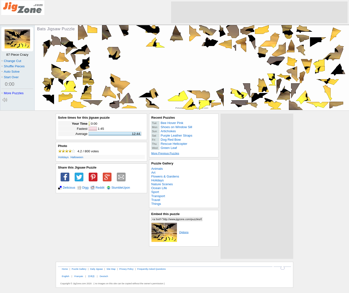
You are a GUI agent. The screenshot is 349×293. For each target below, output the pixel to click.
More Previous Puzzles (165, 153)
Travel (155, 200)
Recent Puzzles (163, 117)
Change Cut (11, 61)
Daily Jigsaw (96, 269)
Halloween (77, 157)
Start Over (10, 77)
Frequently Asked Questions (151, 269)
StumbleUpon (120, 187)
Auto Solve (10, 71)
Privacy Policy (126, 269)
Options (170, 232)
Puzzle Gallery (162, 163)
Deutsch (104, 276)
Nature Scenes (162, 184)
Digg (85, 187)
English (65, 276)
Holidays (63, 157)
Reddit (99, 187)
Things (156, 204)
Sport (155, 192)
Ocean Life (159, 188)
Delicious (69, 187)
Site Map (111, 269)
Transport (158, 196)
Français (78, 276)
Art (153, 172)
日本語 (91, 276)
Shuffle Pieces (12, 66)
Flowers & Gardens (165, 176)
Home (65, 269)
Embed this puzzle (165, 214)
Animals (157, 168)
